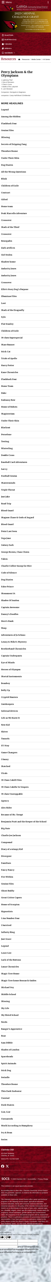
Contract (5, 192)
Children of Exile (10, 185)
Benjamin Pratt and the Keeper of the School (23, 821)
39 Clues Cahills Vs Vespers (15, 787)
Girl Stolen (6, 255)
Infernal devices (9, 711)
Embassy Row (8, 400)
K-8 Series (46, 59)
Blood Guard (7, 510)
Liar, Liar (5, 1112)
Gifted (4, 199)
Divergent (6, 856)
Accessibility (32, 1179)
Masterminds (8, 483)
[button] (25, 53)
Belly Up (5, 690)
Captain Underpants (11, 655)
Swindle (5, 1077)
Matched (5, 766)
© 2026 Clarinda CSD (18, 1179)
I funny (5, 759)
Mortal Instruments (11, 676)
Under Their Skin (10, 420)
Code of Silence (9, 572)
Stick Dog (6, 1070)
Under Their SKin (10, 158)
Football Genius (9, 476)
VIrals (4, 773)
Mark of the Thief (10, 227)
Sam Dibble (7, 1042)
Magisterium (8, 413)
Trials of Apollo (9, 358)
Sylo (3, 317)
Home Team (7, 386)
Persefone (6, 434)
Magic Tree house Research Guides (18, 980)
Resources (25, 59)
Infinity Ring (8, 932)
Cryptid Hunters (9, 697)
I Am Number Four (10, 918)
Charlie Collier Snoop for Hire (16, 566)
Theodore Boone (9, 151)
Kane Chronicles (9, 372)
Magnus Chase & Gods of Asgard (17, 517)
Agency (5, 801)
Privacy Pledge (43, 1179)
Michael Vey (7, 987)
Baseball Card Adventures (14, 462)
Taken (4, 559)
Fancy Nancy (7, 870)
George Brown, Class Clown (15, 552)
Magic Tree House (10, 973)
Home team (7, 206)
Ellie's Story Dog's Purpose (14, 289)
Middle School (8, 994)
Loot (3, 303)
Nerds (4, 1022)
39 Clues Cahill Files (11, 780)
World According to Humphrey (17, 1125)
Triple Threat (8, 490)
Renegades (6, 241)
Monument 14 (8, 593)
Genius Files (7, 130)
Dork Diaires (7, 1105)
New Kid (5, 725)
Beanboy (5, 683)
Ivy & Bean (6, 1132)
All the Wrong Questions (13, 172)
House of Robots (9, 407)
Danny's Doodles (9, 614)
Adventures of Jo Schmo (13, 635)
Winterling (7, 448)
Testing (5, 441)
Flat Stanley (7, 324)
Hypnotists (7, 911)
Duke (3, 393)
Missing (5, 1001)
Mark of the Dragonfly (12, 310)
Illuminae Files (9, 296)
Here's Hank (7, 621)
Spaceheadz (7, 1056)
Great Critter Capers (11, 897)
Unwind (5, 1098)
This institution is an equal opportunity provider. (17, 1186)
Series (4, 1139)
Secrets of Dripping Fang (14, 144)
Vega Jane (6, 538)
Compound (6, 842)
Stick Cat (5, 351)
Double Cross (7, 455)
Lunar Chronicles (10, 966)
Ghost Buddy (7, 890)
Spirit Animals (8, 1063)
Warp (4, 628)
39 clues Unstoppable (12, 794)
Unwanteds (7, 1119)
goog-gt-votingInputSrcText (28, 1249)
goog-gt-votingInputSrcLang (28, 1246)
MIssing (5, 137)
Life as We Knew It (10, 718)
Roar (3, 1036)
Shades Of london (10, 600)
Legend (5, 109)
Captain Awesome (10, 607)
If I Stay (5, 745)
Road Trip (6, 503)
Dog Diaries (7, 165)
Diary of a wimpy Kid (12, 849)
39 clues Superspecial (12, 337)
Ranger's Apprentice (11, 1029)
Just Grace (6, 939)
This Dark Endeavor (11, 1091)
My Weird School (10, 1015)
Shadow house (8, 261)
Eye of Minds (8, 662)
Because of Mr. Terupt (12, 814)
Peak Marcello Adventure (14, 213)
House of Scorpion (10, 904)
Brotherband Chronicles (13, 649)
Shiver (4, 731)
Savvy (4, 469)
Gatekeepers (7, 704)
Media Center (36, 59)
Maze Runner (8, 344)
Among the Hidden (11, 116)
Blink (4, 178)
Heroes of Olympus (11, 669)
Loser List (6, 953)
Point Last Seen (9, 531)
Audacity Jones (8, 268)
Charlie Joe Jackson (11, 835)
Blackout (5, 427)
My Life (5, 1008)
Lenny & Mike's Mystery (14, 642)
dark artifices (8, 248)
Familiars (6, 863)
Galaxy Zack (7, 545)
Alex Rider (6, 807)
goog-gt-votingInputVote (26, 1252)
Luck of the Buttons (11, 960)
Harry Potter (7, 365)
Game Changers (9, 752)
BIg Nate (5, 828)
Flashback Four (9, 123)
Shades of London (10, 1049)
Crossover (6, 220)
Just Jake (5, 496)
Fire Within (7, 877)
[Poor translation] (8, 1237)
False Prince (7, 586)
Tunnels (5, 738)
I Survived (6, 925)
